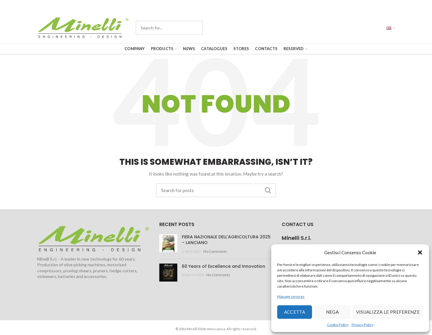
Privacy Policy (363, 324)
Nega (332, 312)
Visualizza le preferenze (388, 312)
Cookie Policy (338, 324)
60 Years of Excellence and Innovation (223, 266)
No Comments (215, 251)
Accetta (294, 312)
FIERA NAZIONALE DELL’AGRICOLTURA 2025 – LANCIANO (226, 240)
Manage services (290, 296)
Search (267, 190)
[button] (420, 252)
